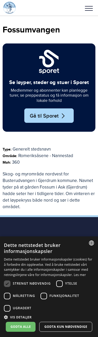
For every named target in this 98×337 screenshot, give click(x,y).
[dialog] (49, 286)
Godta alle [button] (20, 326)
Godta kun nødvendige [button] (65, 326)
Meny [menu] (89, 8)
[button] (88, 7)
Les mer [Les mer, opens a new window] (80, 275)
